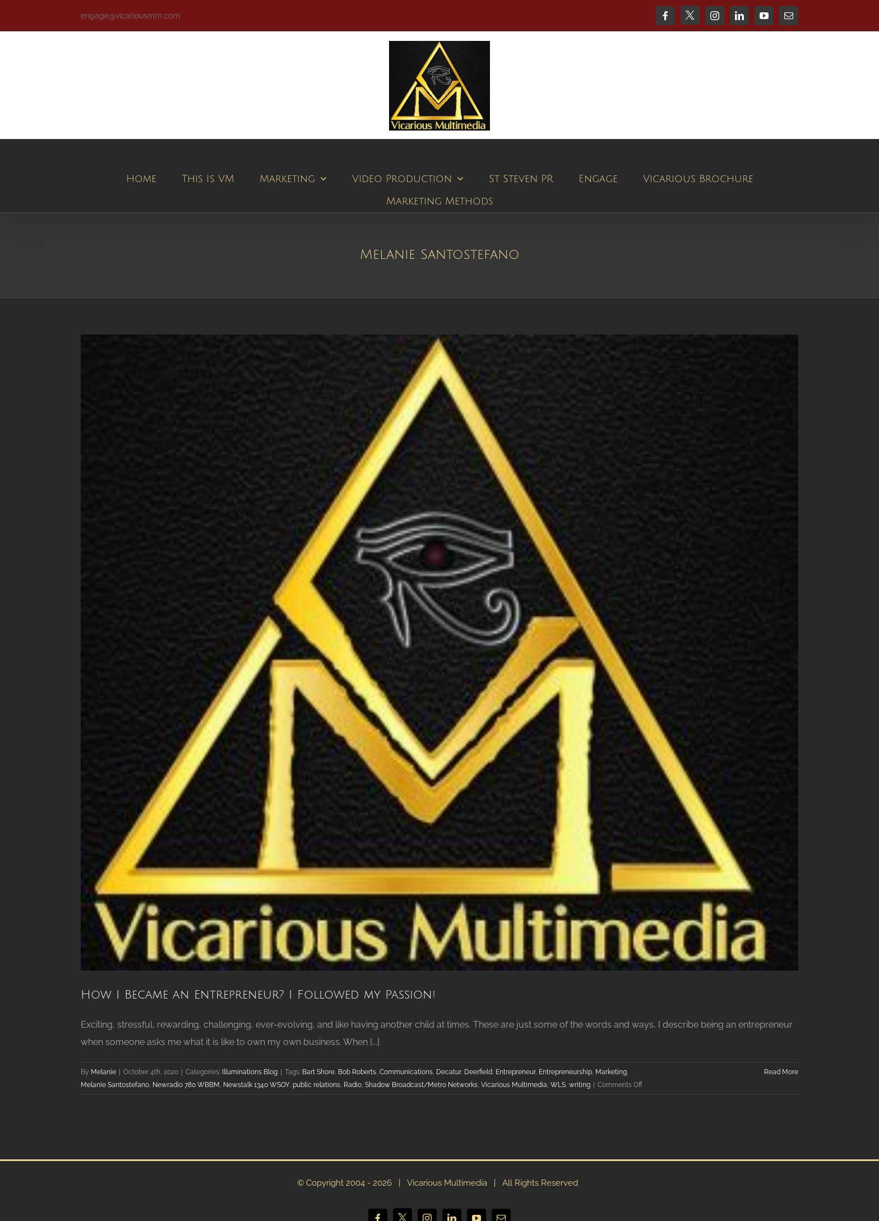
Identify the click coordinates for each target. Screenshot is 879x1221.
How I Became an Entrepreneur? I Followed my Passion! (258, 994)
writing (579, 1085)
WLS (558, 1085)
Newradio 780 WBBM (186, 1085)
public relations (316, 1085)
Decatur (448, 1072)
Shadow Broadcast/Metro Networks (421, 1085)
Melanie (103, 1072)
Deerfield (478, 1072)
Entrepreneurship (565, 1072)
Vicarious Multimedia (514, 1085)
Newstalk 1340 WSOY (256, 1085)
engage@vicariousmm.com (130, 15)
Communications (406, 1072)
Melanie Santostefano (115, 1085)
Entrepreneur (515, 1072)
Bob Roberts (357, 1072)
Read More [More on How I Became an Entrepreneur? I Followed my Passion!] (781, 1072)
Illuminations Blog (249, 1072)
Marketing (611, 1072)
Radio (353, 1085)
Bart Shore (318, 1072)
